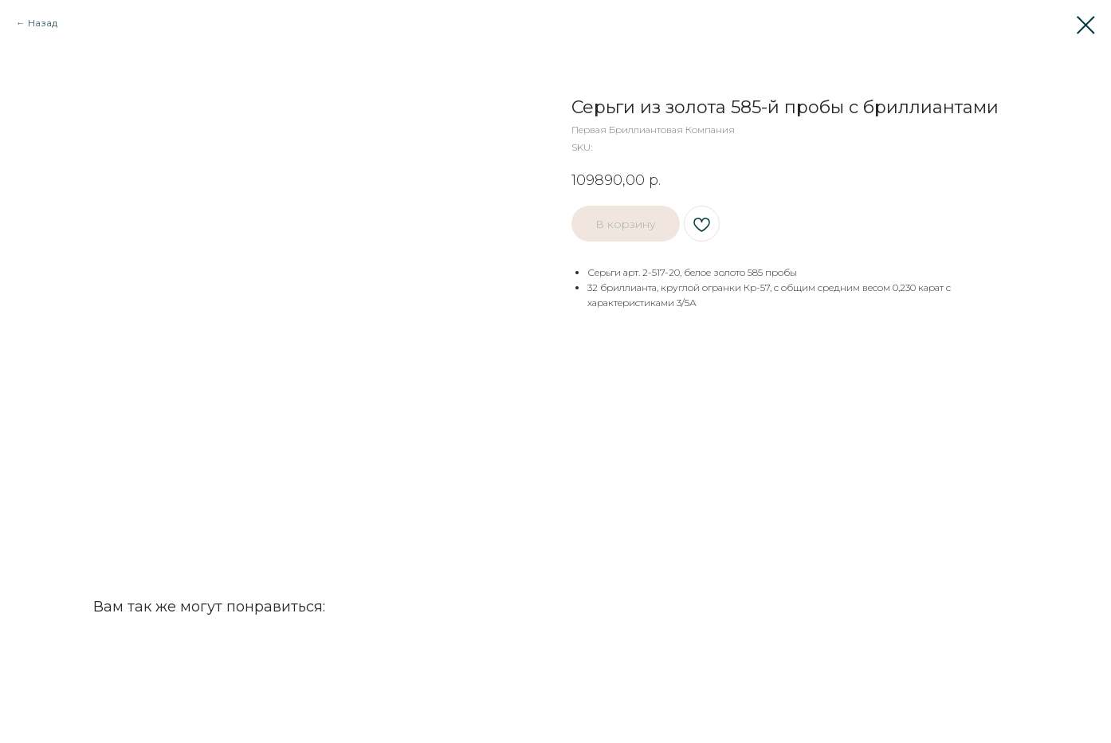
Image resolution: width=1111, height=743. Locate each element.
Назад (42, 23)
